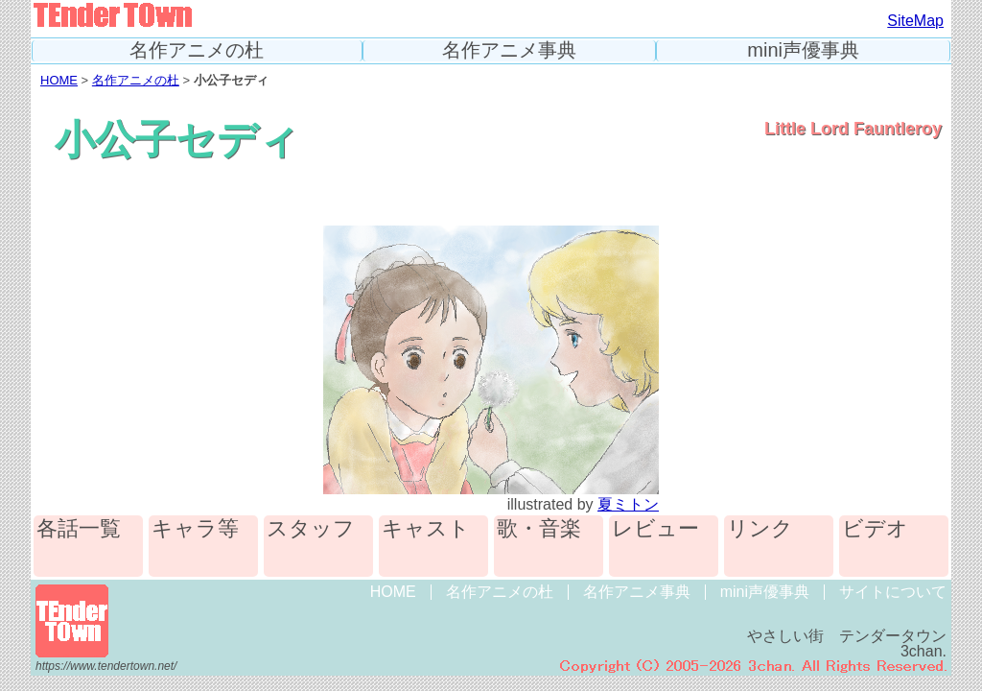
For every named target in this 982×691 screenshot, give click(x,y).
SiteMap (915, 20)
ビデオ (875, 529)
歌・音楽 (539, 529)
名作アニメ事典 (509, 50)
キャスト (426, 529)
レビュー (655, 529)
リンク (760, 529)
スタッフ (311, 529)
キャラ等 (195, 529)
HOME (59, 80)
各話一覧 (78, 529)
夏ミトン (628, 504)
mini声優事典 (803, 50)
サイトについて (893, 592)
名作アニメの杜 (196, 50)
